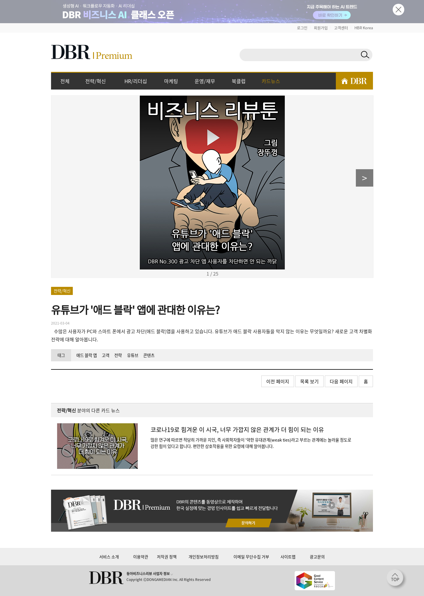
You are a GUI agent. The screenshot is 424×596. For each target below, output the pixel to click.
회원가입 (321, 27)
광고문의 (317, 556)
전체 (65, 81)
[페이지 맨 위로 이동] (396, 579)
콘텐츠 (149, 355)
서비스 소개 (109, 556)
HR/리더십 (135, 81)
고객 (105, 355)
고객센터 (341, 27)
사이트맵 (288, 556)
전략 (118, 355)
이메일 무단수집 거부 (251, 556)
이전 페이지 (277, 381)
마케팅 (171, 81)
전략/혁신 (95, 81)
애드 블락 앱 (86, 355)
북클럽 (239, 81)
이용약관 (140, 556)
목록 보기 (309, 381)
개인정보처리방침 (204, 556)
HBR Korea (363, 27)
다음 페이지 (341, 381)
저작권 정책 (167, 556)
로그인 (302, 27)
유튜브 (132, 355)
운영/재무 (205, 81)
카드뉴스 (271, 81)
